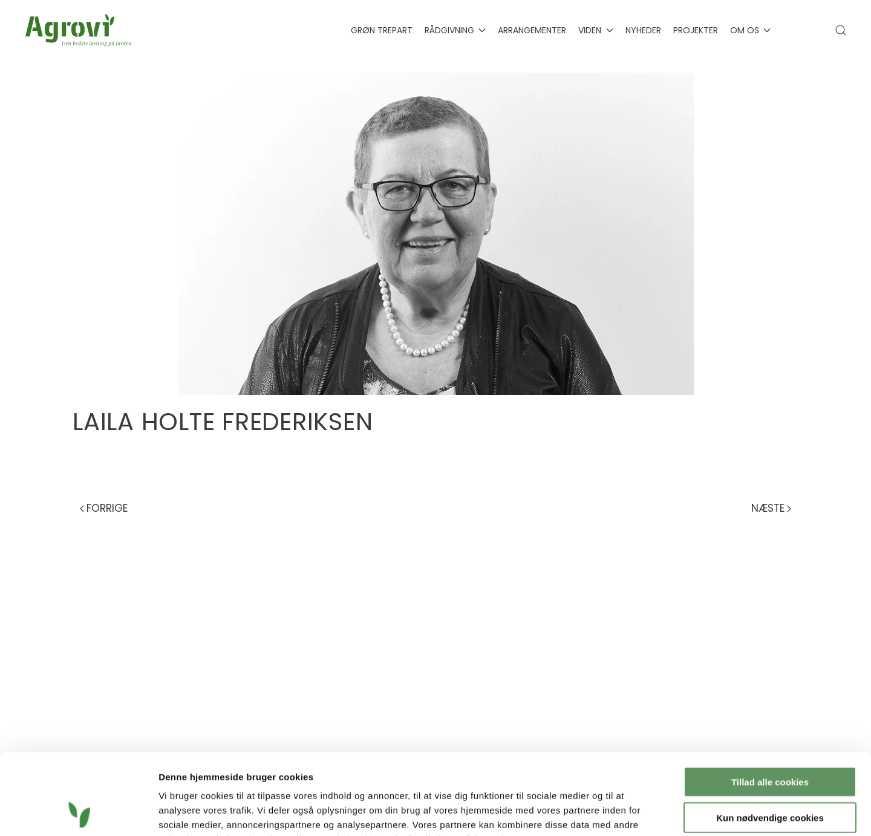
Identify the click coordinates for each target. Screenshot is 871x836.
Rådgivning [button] (455, 30)
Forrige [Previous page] (104, 508)
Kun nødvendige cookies (770, 741)
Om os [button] (750, 30)
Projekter (695, 30)
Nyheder (643, 30)
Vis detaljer (628, 812)
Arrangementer (532, 30)
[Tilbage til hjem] (80, 30)
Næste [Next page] (771, 508)
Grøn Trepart (382, 30)
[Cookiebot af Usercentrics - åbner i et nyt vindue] (78, 812)
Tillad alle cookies (770, 705)
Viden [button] (595, 30)
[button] (841, 30)
